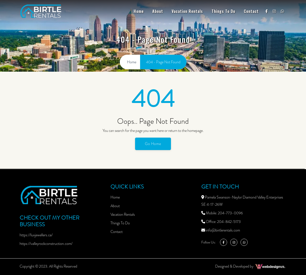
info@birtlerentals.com (220, 230)
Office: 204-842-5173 (221, 221)
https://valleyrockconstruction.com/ (46, 243)
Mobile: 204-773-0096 (222, 213)
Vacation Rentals (187, 11)
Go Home (153, 143)
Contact (251, 11)
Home (139, 11)
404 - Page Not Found (163, 62)
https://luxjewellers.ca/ (36, 235)
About (157, 11)
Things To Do (223, 11)
